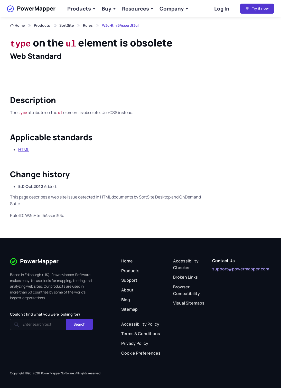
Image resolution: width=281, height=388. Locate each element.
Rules (88, 25)
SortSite (66, 25)
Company (172, 8)
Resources (135, 8)
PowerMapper (31, 9)
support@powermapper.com (240, 269)
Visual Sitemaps (188, 303)
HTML (23, 149)
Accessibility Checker (186, 264)
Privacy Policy (134, 343)
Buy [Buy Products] (106, 8)
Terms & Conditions (140, 333)
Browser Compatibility (186, 290)
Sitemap (129, 309)
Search (79, 324)
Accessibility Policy (140, 324)
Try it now (257, 8)
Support (129, 280)
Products (79, 8)
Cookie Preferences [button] (141, 353)
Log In (221, 8)
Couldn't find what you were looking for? (45, 314)
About (127, 290)
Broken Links (185, 277)
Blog (125, 299)
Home (17, 25)
